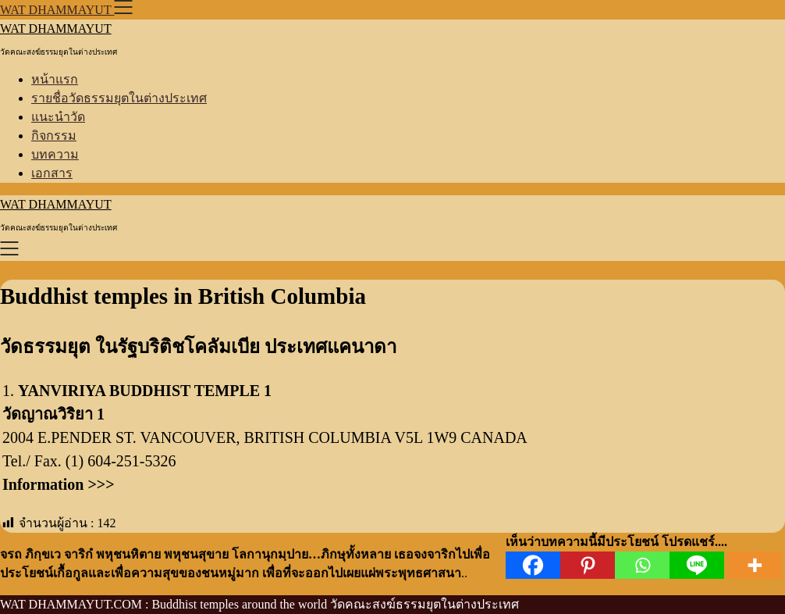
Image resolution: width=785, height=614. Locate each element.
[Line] (697, 565)
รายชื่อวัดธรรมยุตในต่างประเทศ (119, 98)
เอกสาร (52, 173)
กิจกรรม (53, 135)
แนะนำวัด (58, 116)
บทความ (55, 154)
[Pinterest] (587, 565)
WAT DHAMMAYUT (56, 28)
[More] (754, 565)
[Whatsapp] (642, 565)
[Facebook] (533, 565)
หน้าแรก (54, 79)
